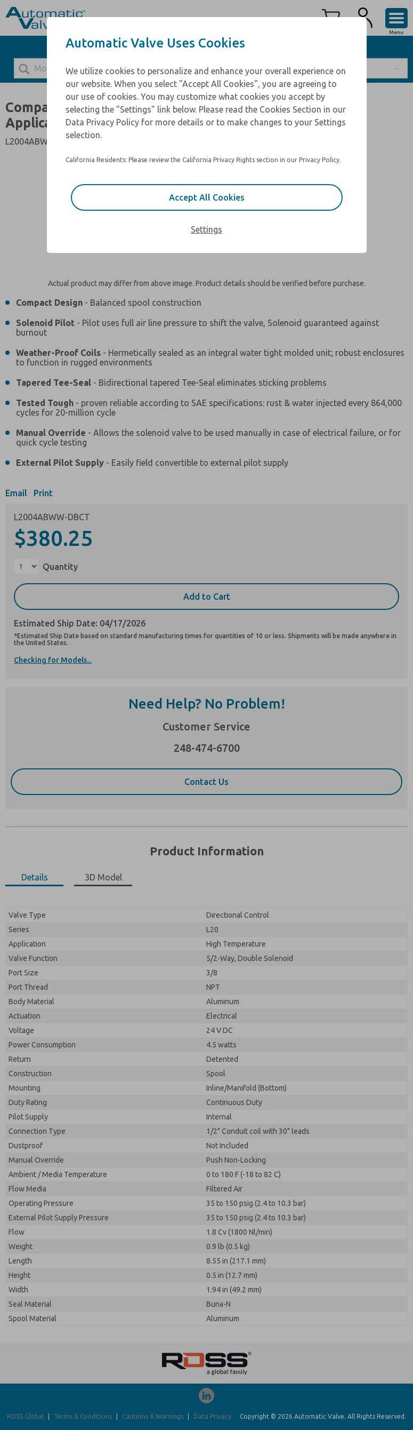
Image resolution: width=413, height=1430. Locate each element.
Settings (206, 229)
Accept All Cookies (207, 197)
